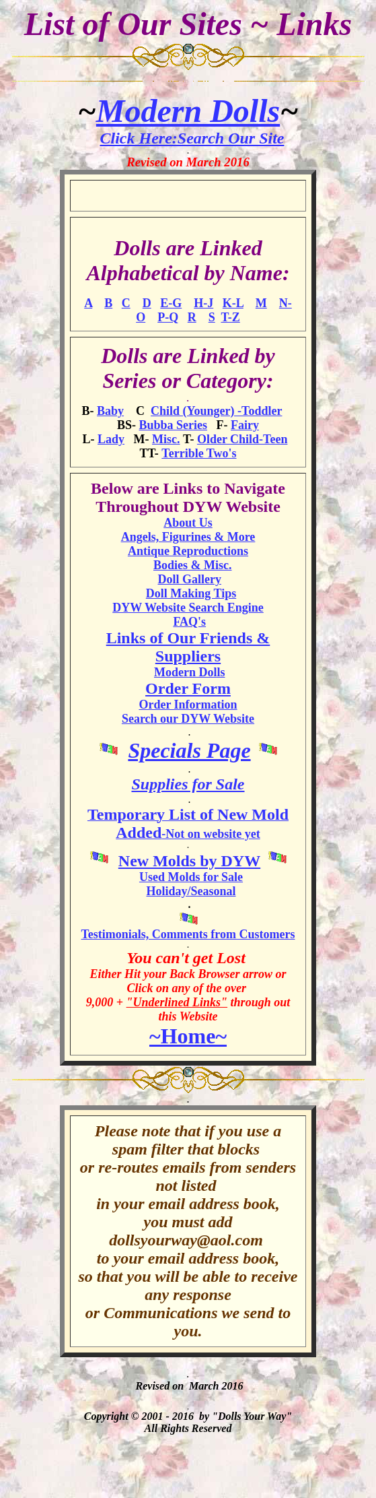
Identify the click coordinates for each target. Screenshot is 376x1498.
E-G (171, 303)
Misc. (166, 439)
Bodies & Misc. (192, 565)
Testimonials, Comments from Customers (188, 934)
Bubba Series (173, 425)
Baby (110, 411)
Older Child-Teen (242, 439)
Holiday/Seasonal (190, 891)
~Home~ (188, 1036)
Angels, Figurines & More (188, 537)
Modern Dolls (188, 111)
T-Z (230, 317)
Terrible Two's (198, 453)
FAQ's (189, 621)
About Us (188, 522)
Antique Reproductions (188, 551)
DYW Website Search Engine (188, 607)
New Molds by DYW (189, 861)
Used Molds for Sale (191, 877)
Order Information (188, 704)
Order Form (188, 688)
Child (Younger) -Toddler (216, 411)
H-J (203, 303)
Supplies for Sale (187, 784)
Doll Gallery (189, 579)
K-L (233, 303)
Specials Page (189, 750)
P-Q (167, 317)
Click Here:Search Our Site (192, 138)
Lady (111, 439)
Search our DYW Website (188, 718)
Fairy (245, 425)
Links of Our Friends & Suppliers (188, 647)
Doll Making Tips (191, 593)
